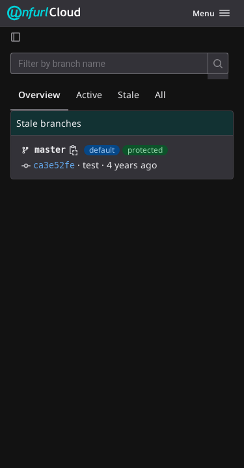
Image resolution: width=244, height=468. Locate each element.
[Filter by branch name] (109, 63)
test (91, 165)
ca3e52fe (54, 165)
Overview (39, 94)
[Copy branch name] (73, 150)
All (160, 94)
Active (89, 94)
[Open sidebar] (15, 36)
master (50, 150)
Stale (128, 94)
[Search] (218, 63)
